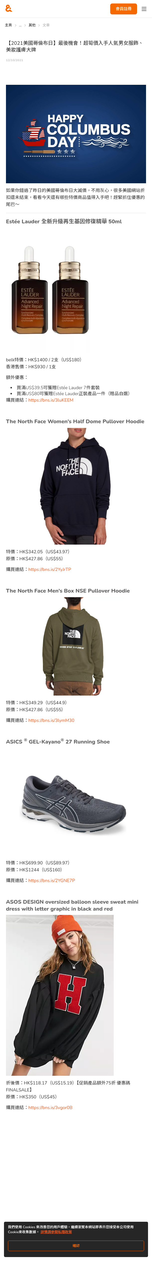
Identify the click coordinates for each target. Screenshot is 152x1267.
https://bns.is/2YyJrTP (49, 569)
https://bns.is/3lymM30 (51, 720)
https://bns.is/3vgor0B (50, 1108)
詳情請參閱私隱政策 (56, 1232)
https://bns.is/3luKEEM (50, 400)
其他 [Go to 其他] (32, 25)
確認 (76, 1245)
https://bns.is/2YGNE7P (51, 881)
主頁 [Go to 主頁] (8, 25)
